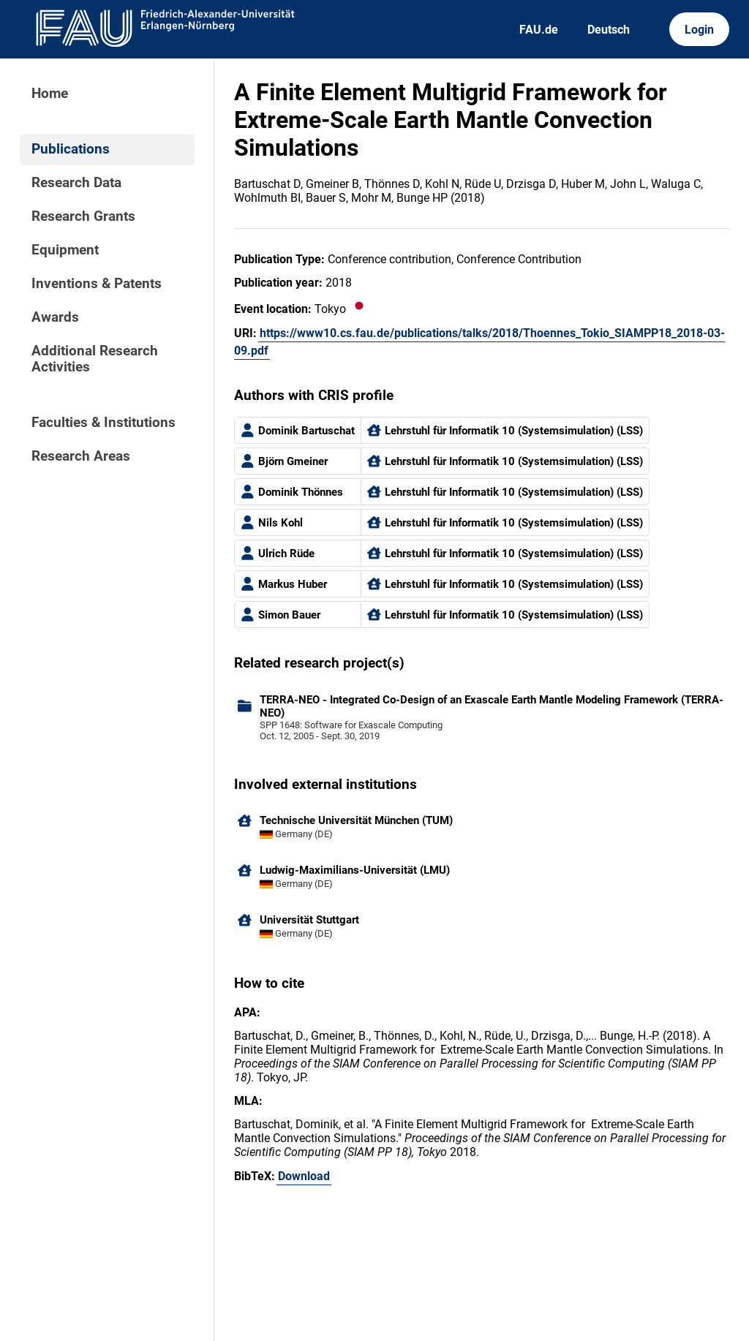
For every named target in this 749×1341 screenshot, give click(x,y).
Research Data (76, 183)
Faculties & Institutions (103, 423)
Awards (55, 317)
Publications (70, 149)
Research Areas (80, 456)
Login (699, 30)
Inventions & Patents (96, 284)
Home (49, 94)
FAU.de (538, 30)
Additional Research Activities (94, 359)
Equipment (65, 250)
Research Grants (83, 216)
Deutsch (608, 30)
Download (304, 1176)
